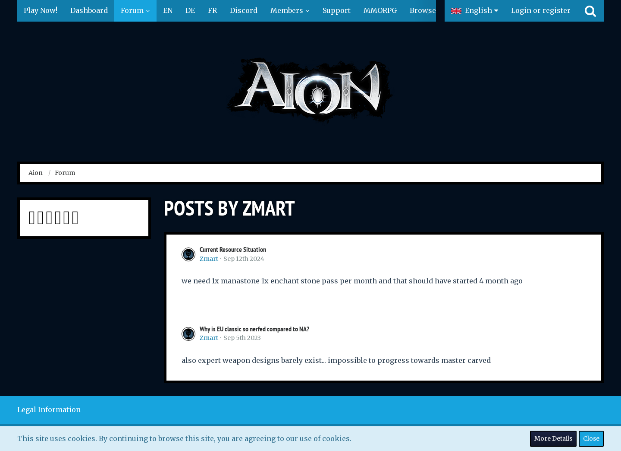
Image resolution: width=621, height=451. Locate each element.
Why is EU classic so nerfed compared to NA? (254, 328)
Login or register (541, 10)
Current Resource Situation (233, 249)
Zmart (209, 259)
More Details (553, 438)
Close (591, 438)
